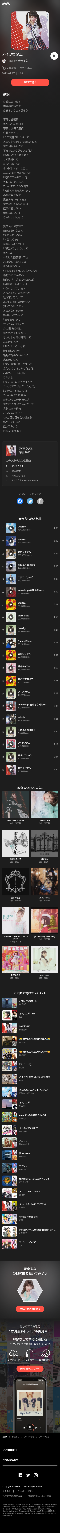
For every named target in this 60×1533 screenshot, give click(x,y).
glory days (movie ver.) (44, 936)
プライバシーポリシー (26, 1491)
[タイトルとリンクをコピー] (40, 501)
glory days (44, 975)
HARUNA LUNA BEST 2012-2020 (15, 937)
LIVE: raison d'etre (15, 820)
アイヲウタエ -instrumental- (25, 480)
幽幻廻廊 (44, 859)
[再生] (54, 56)
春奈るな (23, 60)
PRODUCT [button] (10, 1450)
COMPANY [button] (10, 1460)
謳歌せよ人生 (15, 859)
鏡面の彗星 (15, 898)
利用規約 (6, 1491)
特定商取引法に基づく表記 (39, 1496)
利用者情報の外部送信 (12, 1496)
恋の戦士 (16, 471)
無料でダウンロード (30, 1368)
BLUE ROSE (44, 898)
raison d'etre (44, 820)
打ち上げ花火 (18, 475)
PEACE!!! (15, 975)
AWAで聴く (29, 82)
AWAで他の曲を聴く (30, 1309)
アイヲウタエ (25, 448)
